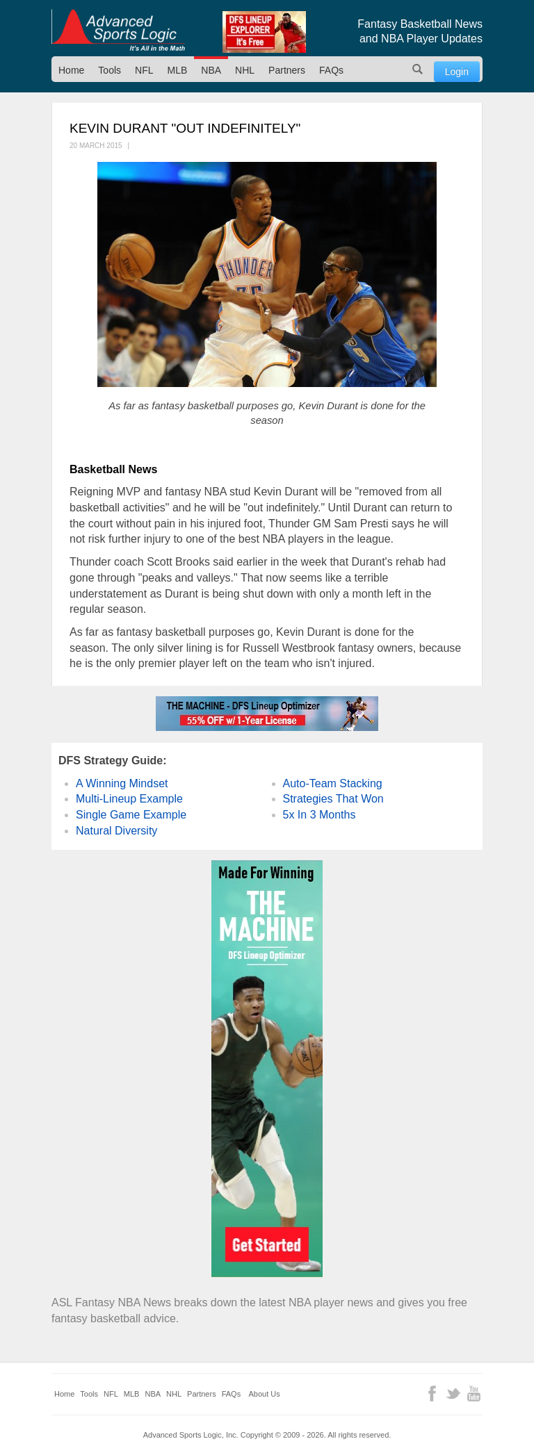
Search (418, 69)
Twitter (453, 1393)
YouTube (474, 1393)
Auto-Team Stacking (332, 783)
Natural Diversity (116, 831)
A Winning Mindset (122, 783)
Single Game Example (131, 815)
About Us (264, 1394)
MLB (178, 70)
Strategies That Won (333, 799)
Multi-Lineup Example (129, 799)
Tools (109, 70)
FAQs (331, 70)
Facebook (432, 1393)
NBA (211, 70)
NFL (144, 70)
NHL (244, 70)
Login (457, 71)
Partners (286, 70)
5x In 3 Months (319, 815)
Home (71, 70)
